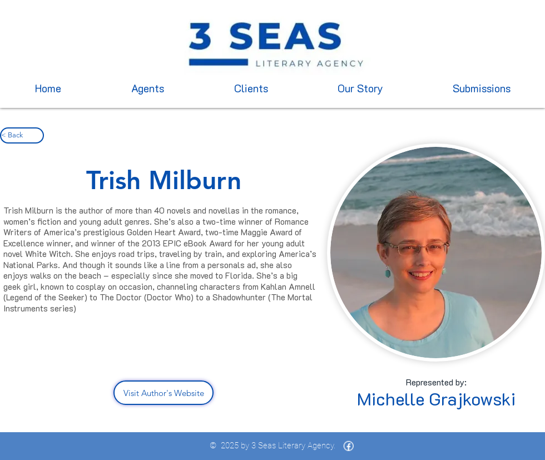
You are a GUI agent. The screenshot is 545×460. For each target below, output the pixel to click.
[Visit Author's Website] (163, 392)
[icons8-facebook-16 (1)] (349, 446)
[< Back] (22, 135)
